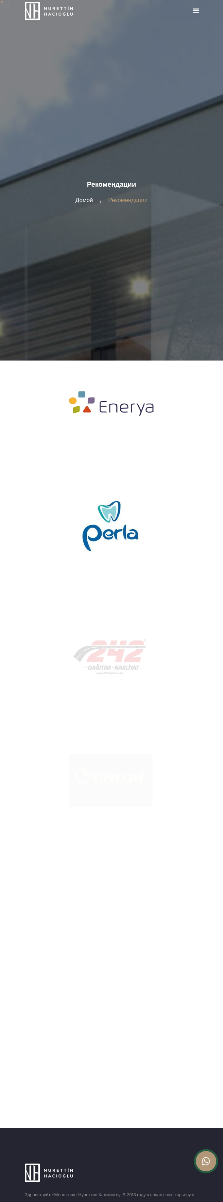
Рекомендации (128, 200)
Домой (84, 200)
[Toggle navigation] (196, 11)
